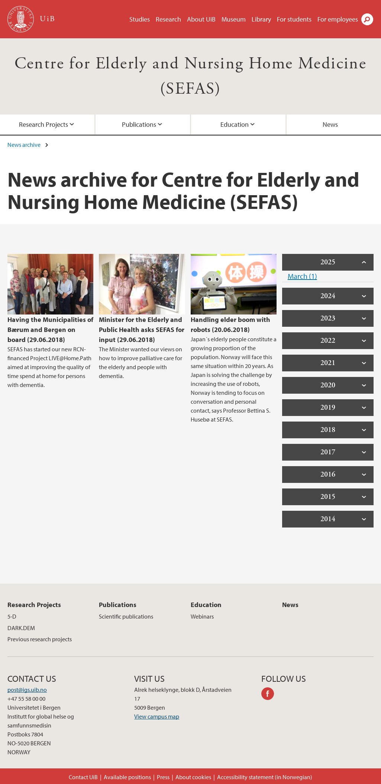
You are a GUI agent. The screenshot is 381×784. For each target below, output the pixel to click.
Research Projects (43, 124)
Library (261, 19)
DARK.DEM (21, 628)
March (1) (302, 276)
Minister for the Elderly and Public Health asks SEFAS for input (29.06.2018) (141, 329)
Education (234, 124)
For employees (337, 19)
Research (168, 19)
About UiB (201, 19)
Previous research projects (39, 639)
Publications (139, 124)
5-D (11, 616)
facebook (270, 694)
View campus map (156, 716)
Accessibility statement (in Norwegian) (264, 777)
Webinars (202, 616)
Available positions (127, 777)
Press (163, 777)
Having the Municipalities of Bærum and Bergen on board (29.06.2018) (50, 329)
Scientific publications (126, 616)
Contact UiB (83, 777)
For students (294, 19)
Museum (234, 19)
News (330, 124)
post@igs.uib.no (27, 689)
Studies (139, 19)
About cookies (193, 777)
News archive (24, 144)
